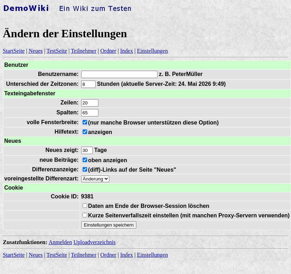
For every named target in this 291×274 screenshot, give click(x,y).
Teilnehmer (84, 51)
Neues (35, 51)
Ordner (108, 51)
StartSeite (14, 51)
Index (126, 51)
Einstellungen (152, 51)
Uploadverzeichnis (94, 242)
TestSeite (56, 51)
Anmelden (60, 242)
